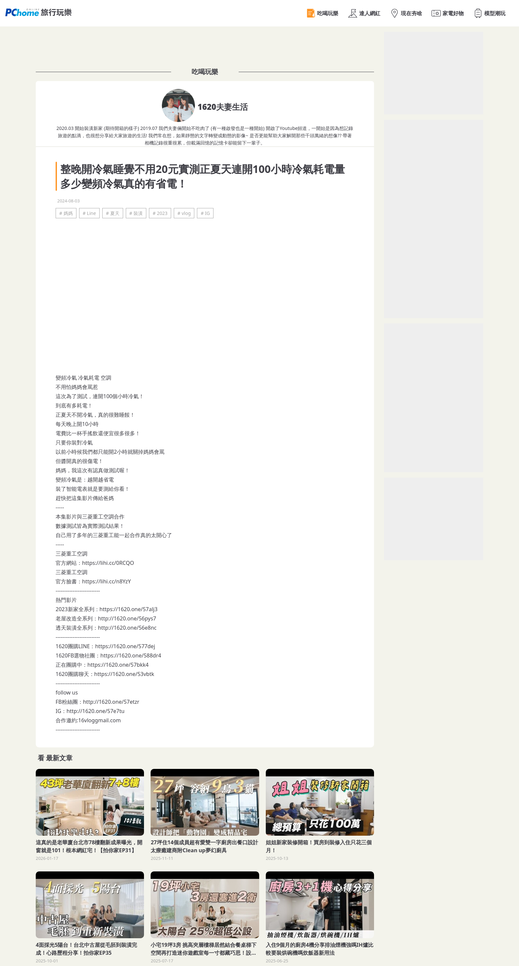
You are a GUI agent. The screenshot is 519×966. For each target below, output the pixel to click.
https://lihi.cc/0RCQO (108, 563)
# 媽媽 (66, 213)
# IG (205, 213)
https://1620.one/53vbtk (124, 674)
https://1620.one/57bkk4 (118, 664)
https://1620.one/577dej (125, 646)
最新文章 (59, 757)
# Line (89, 213)
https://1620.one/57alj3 (129, 609)
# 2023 (160, 213)
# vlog (184, 213)
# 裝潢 (136, 213)
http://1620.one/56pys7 (127, 618)
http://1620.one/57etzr (111, 701)
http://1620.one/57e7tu (95, 711)
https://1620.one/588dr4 (130, 655)
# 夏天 (112, 213)
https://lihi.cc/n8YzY (106, 581)
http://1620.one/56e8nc (127, 627)
